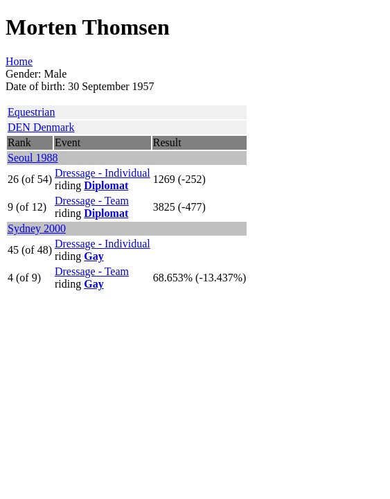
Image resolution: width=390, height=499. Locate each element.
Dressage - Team (92, 201)
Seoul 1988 (32, 158)
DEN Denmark (41, 127)
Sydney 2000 (37, 228)
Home (19, 61)
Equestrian (31, 112)
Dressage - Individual (102, 173)
